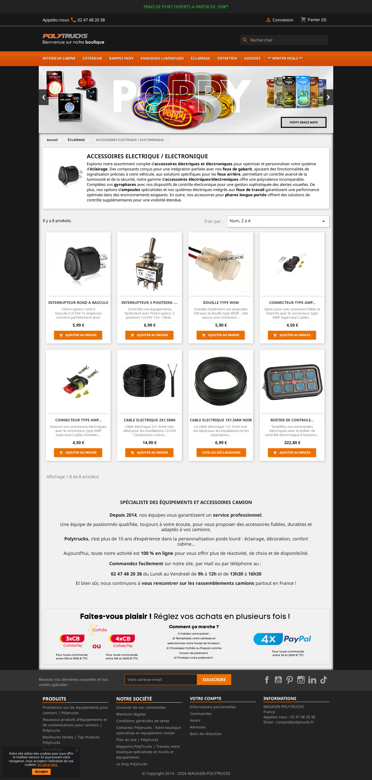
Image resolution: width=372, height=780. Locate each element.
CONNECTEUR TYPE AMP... (292, 302)
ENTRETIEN (227, 58)
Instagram (301, 680)
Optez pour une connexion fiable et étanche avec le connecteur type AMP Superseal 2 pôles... (292, 313)
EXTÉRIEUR (92, 58)
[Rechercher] (284, 40)
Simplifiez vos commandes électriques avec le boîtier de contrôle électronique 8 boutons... (292, 430)
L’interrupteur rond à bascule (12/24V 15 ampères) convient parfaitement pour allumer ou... (78, 313)
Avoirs (195, 720)
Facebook (267, 680)
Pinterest (289, 680)
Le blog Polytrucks (132, 763)
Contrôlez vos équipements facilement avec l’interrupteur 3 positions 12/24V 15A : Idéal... (150, 313)
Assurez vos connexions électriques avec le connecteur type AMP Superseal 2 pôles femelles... (78, 430)
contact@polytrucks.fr (295, 722)
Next (328, 97)
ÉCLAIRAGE (200, 58)
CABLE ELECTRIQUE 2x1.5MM (149, 419)
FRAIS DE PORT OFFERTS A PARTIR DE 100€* (186, 7)
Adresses (198, 726)
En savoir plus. (47, 765)
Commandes (201, 713)
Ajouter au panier (78, 335)
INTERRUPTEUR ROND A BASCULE (78, 302)
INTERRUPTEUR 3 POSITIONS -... (149, 302)
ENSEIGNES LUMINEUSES (162, 58)
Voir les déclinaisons (221, 452)
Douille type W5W (221, 302)
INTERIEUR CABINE (59, 58)
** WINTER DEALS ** (285, 58)
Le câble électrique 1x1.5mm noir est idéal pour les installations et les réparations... (221, 430)
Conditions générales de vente (142, 720)
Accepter (41, 772)
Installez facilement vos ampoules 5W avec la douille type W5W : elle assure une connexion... (221, 313)
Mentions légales (131, 714)
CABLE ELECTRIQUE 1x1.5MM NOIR (221, 419)
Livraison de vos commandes (141, 707)
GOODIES (252, 58)
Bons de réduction (206, 733)
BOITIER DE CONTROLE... (292, 419)
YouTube (278, 680)
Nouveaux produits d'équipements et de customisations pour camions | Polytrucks (75, 725)
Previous (44, 97)
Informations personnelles (213, 706)
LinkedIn (312, 680)
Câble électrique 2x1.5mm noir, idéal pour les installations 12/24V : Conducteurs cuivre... (149, 430)
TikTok (324, 680)
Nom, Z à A (278, 221)
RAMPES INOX (121, 58)
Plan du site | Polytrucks (137, 739)
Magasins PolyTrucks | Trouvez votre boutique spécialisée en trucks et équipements (148, 752)
